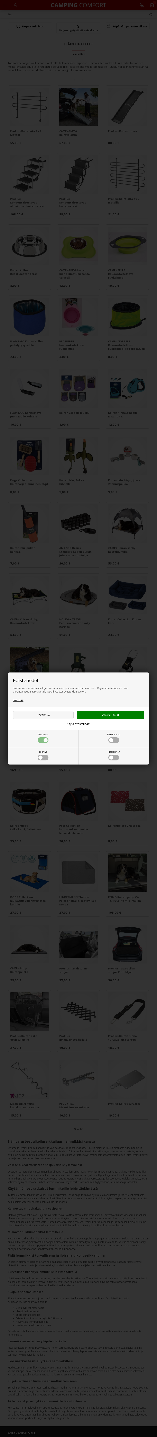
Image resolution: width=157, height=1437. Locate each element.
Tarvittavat (43, 738)
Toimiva (43, 755)
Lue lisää (18, 700)
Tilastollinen (114, 755)
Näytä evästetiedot (78, 724)
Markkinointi (113, 738)
